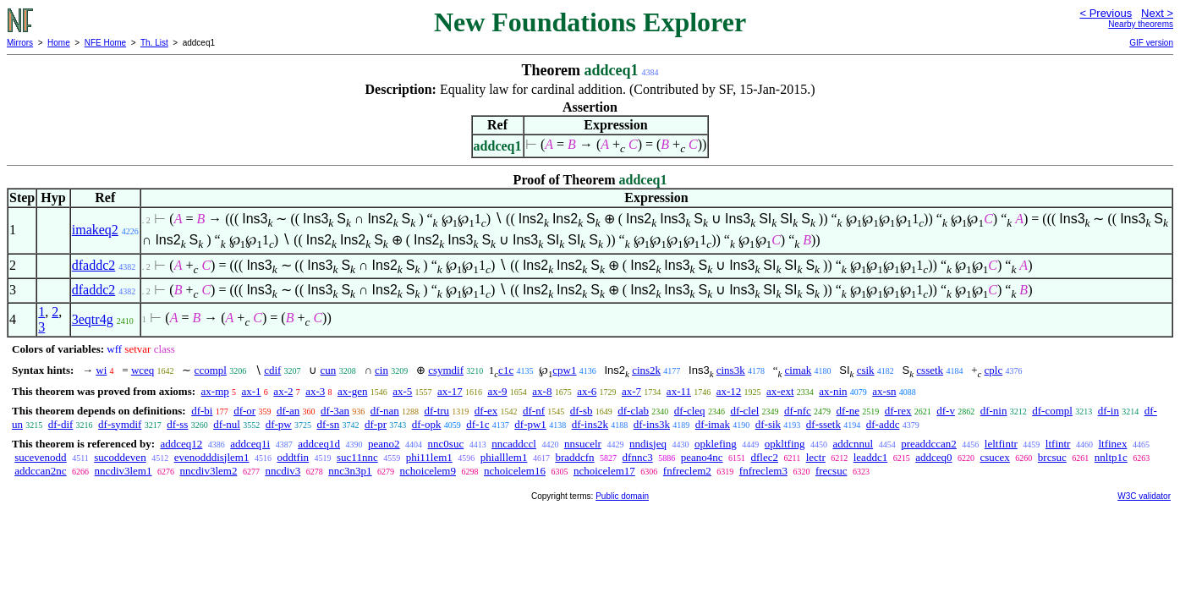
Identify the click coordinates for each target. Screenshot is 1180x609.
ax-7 (631, 391)
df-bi (201, 410)
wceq (142, 370)
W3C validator (1144, 496)
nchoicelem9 (428, 470)
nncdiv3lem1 (123, 470)
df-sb (581, 410)
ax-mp (215, 391)
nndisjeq (648, 443)
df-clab (633, 410)
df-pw (279, 424)
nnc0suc (446, 443)
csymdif (446, 370)
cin (381, 370)
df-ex (486, 410)
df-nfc (797, 410)
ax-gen (352, 391)
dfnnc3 (638, 457)
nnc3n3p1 (349, 470)
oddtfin (293, 457)
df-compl (1052, 410)
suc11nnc (357, 457)
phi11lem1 (429, 457)
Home (58, 42)
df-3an (335, 410)
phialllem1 (504, 457)
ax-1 (251, 391)
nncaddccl (513, 443)
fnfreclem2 (687, 470)
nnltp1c (1111, 457)
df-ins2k (590, 424)
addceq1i (250, 443)
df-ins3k (652, 424)
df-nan (384, 410)
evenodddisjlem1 (212, 457)
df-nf (534, 410)
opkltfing (785, 443)
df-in (1108, 410)
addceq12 (181, 443)
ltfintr (1058, 443)
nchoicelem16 (515, 470)
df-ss (177, 424)
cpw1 (564, 370)
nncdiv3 (282, 470)
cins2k (646, 370)
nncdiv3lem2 (209, 470)
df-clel (744, 410)
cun (329, 370)
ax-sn (884, 391)
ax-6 (586, 391)
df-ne (848, 410)
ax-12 (729, 391)
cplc (994, 370)
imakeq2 (95, 229)
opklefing (715, 443)
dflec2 (764, 457)
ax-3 (315, 391)
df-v (945, 410)
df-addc (883, 424)
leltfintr (1001, 443)
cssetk (929, 370)
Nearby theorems (1140, 24)
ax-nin (833, 391)
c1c (505, 370)
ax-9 (497, 391)
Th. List (154, 42)
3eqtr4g (92, 319)
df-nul (226, 424)
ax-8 (542, 391)
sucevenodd (40, 457)
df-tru (436, 410)
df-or (244, 410)
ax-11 (679, 391)
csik (866, 370)
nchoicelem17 (604, 470)
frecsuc (831, 470)
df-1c (477, 424)
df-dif (61, 424)
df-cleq (689, 410)
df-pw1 (530, 424)
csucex (994, 457)
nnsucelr (582, 443)
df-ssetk (823, 424)
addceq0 (933, 457)
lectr (816, 457)
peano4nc (702, 457)
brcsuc (1052, 457)
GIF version (1151, 42)
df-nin (993, 410)
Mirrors (20, 42)
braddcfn (574, 457)
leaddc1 (870, 457)
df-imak (712, 424)
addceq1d (319, 443)
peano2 (384, 443)
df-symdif (119, 424)
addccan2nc (40, 470)
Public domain (622, 496)
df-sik (768, 424)
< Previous (1105, 13)
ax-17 (450, 391)
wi (101, 370)
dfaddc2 (94, 265)
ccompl (211, 370)
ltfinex (1112, 443)
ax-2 (283, 391)
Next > (1157, 13)
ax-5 (402, 391)
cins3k (730, 370)
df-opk (427, 424)
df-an (288, 410)
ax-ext (779, 391)
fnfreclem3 (763, 470)
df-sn (328, 424)
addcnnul (853, 443)
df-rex (898, 410)
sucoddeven (119, 457)
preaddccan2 (929, 443)
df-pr (376, 424)
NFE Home (105, 42)
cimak (798, 370)
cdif (272, 370)
